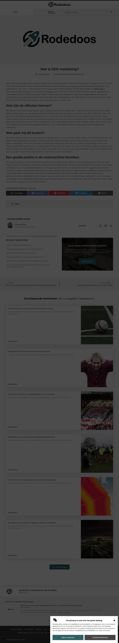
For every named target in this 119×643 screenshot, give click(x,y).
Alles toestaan (68, 637)
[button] (114, 620)
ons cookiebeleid (89, 630)
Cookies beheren (100, 637)
